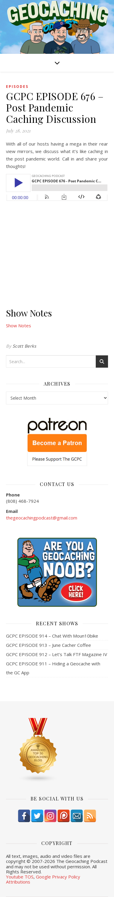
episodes (17, 86)
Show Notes (18, 325)
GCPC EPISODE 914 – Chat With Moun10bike (52, 636)
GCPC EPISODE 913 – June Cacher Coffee (48, 645)
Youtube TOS (20, 877)
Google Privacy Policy (58, 877)
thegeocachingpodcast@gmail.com (41, 518)
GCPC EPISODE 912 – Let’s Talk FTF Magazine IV (56, 654)
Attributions (18, 882)
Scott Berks (25, 346)
